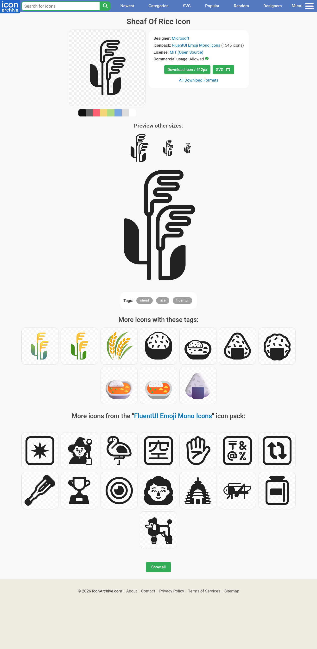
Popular (212, 5)
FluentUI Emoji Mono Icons (196, 45)
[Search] (105, 6)
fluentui (182, 300)
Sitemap (231, 591)
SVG (187, 5)
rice (163, 300)
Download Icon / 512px (187, 69)
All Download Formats (199, 80)
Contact (148, 591)
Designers (272, 5)
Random (241, 5)
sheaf (144, 300)
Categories (159, 5)
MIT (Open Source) (186, 52)
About (131, 591)
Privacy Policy (171, 591)
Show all (158, 567)
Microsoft (180, 38)
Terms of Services (204, 591)
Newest (127, 5)
